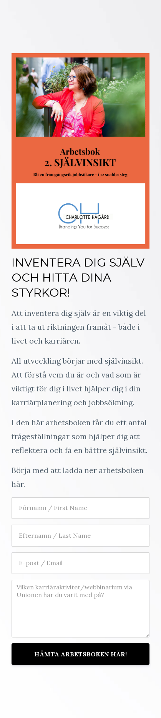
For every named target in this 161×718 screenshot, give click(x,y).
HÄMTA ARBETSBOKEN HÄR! (80, 654)
